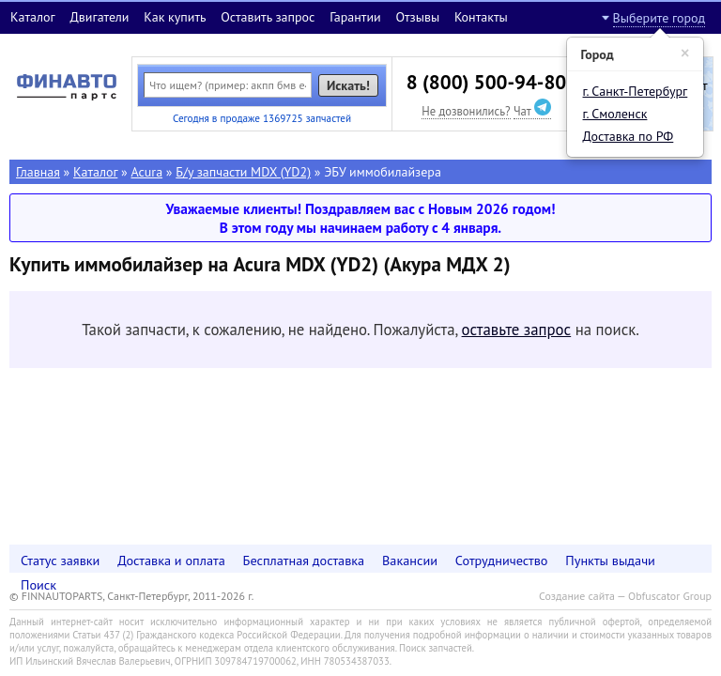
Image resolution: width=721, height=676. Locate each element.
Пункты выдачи (610, 560)
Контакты (481, 16)
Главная (38, 171)
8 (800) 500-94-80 (486, 82)
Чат (532, 110)
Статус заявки (60, 560)
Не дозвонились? (466, 110)
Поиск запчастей (435, 647)
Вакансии (409, 560)
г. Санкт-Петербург (635, 91)
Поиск (38, 584)
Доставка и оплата (171, 560)
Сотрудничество (501, 560)
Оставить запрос (267, 16)
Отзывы (417, 16)
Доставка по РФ (628, 136)
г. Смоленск (615, 113)
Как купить (175, 16)
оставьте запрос (517, 329)
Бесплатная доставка (304, 560)
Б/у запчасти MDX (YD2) (243, 171)
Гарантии (355, 16)
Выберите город (659, 17)
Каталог (32, 16)
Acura (147, 171)
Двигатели (99, 16)
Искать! (348, 85)
